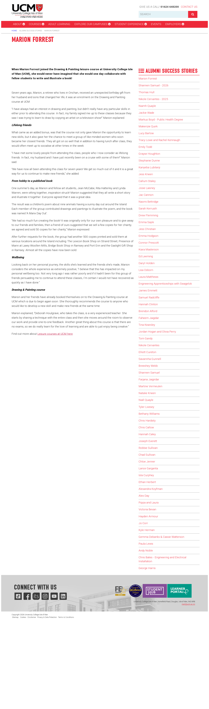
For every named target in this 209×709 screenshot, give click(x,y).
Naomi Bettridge (150, 222)
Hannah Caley (148, 497)
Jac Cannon (147, 214)
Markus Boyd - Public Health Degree (164, 127)
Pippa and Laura (150, 577)
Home (14, 31)
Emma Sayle (147, 246)
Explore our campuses (92, 24)
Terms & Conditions (66, 703)
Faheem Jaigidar (150, 362)
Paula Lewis (147, 624)
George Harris (148, 653)
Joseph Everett (149, 505)
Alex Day (145, 569)
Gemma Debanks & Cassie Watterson (165, 617)
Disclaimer (32, 703)
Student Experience (131, 24)
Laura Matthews (150, 310)
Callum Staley (148, 198)
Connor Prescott (150, 270)
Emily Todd (146, 158)
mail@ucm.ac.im (188, 690)
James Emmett (149, 330)
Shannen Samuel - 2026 (155, 87)
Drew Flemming (150, 238)
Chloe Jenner (148, 529)
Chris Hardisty (149, 481)
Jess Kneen (147, 190)
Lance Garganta (150, 537)
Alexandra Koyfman (153, 561)
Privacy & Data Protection (47, 703)
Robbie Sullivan (149, 513)
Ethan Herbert (148, 553)
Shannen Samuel (151, 426)
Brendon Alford (149, 354)
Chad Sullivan (148, 521)
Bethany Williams (151, 473)
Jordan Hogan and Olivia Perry (160, 378)
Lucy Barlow (147, 143)
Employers (174, 24)
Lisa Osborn (147, 302)
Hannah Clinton (150, 346)
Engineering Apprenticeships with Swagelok (162, 320)
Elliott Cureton (149, 402)
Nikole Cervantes (151, 394)
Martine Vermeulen (152, 442)
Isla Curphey (147, 545)
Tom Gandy (147, 386)
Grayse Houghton (151, 166)
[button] (192, 14)
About (19, 24)
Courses (36, 24)
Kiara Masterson (150, 278)
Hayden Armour (150, 593)
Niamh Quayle (149, 111)
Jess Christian (149, 254)
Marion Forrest (149, 79)
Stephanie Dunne (151, 174)
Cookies (23, 703)
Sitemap (15, 703)
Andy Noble (147, 632)
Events (156, 24)
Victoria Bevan (149, 585)
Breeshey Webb (149, 418)
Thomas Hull (148, 95)
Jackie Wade (147, 119)
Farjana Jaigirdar (151, 434)
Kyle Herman (148, 609)
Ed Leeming (147, 286)
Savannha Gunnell (152, 410)
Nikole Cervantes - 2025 (155, 103)
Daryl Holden (147, 294)
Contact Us (189, 6)
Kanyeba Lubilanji (151, 182)
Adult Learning (59, 24)
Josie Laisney (148, 206)
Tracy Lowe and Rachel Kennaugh (163, 151)
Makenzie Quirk (149, 135)
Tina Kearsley (148, 370)
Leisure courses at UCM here (55, 333)
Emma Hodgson (150, 262)
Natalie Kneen (148, 449)
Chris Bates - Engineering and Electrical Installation (166, 643)
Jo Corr (144, 601)
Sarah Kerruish (149, 230)
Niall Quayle (147, 457)
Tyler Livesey (148, 465)
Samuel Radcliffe (151, 338)
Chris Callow (147, 489)
